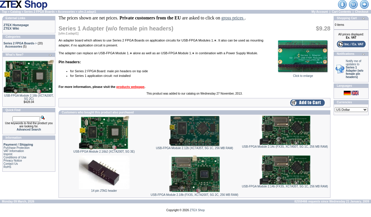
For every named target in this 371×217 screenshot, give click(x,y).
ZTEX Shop (197, 210)
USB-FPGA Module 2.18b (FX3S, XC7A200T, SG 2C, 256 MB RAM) (194, 194)
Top (4, 11)
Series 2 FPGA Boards (39, 11)
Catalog (15, 11)
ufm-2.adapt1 (87, 11)
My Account (320, 11)
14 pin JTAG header (104, 190)
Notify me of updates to (354, 69)
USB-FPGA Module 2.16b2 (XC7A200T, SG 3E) (104, 151)
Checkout (361, 11)
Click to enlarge (303, 74)
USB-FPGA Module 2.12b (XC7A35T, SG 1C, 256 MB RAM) (194, 148)
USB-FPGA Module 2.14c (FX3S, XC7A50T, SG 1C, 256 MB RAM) (285, 146)
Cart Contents (341, 11)
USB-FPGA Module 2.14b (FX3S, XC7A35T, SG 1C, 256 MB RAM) (285, 186)
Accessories (66, 11)
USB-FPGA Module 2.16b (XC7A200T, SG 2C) (29, 97)
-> (20, 43)
